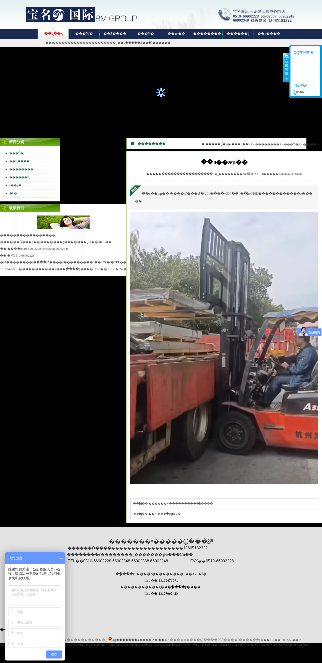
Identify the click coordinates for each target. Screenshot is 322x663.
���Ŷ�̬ (145, 34)
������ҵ (19, 177)
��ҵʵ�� (176, 34)
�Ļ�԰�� (13, 193)
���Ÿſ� (84, 34)
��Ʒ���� (114, 34)
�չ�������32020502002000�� (138, 640)
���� (286, 67)
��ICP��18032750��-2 (282, 640)
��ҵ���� (19, 161)
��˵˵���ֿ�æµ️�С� (165, 514)
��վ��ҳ (53, 34)
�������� (207, 34)
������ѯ (238, 34)
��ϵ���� (268, 34)
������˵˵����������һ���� (181, 503)
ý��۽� (15, 185)
